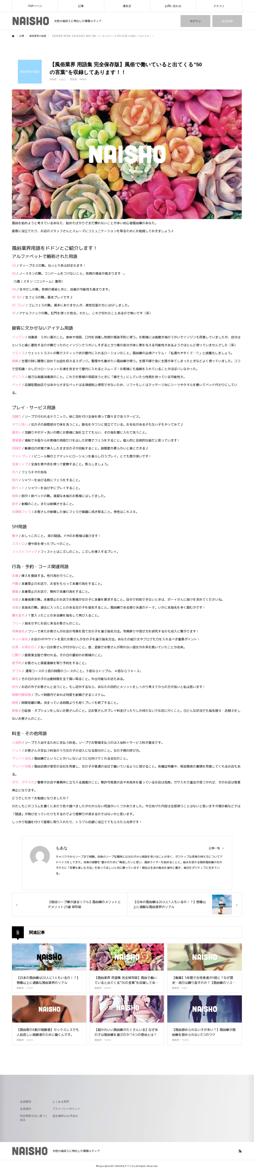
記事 (81, 6)
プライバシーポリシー (66, 1108)
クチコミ (219, 6)
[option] (127, 154)
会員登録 (227, 21)
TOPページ (35, 6)
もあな (62, 79)
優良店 (127, 6)
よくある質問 (60, 1101)
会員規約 (25, 1108)
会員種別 (25, 1101)
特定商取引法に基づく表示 (34, 1118)
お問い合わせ (173, 6)
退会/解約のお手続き (65, 1115)
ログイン (195, 21)
